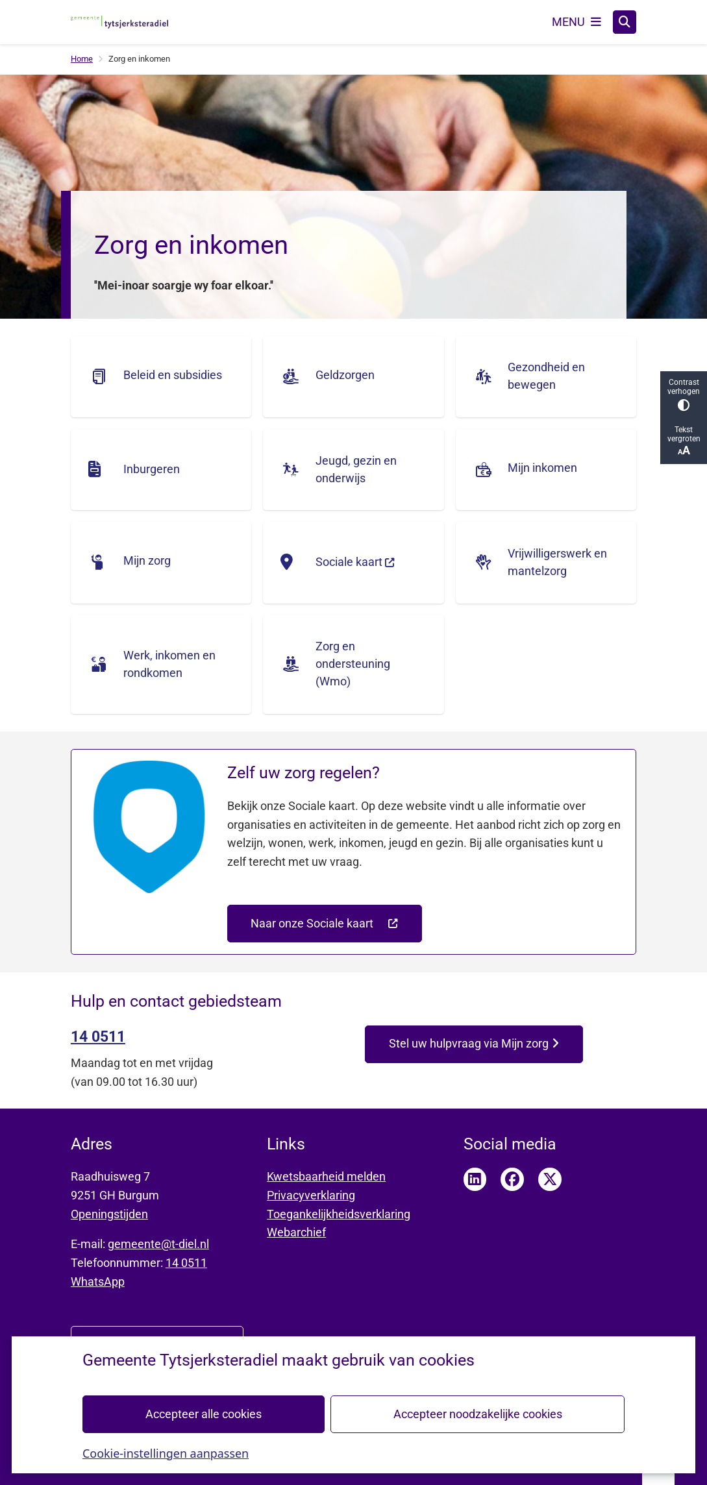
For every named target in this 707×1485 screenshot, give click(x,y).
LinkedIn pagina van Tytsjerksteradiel (475, 1179)
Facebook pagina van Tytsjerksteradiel (512, 1179)
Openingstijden (109, 1214)
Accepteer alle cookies (203, 1413)
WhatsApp (98, 1281)
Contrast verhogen (683, 394)
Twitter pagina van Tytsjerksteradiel (550, 1179)
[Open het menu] (576, 22)
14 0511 (186, 1263)
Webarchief (296, 1232)
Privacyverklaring (311, 1195)
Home (82, 59)
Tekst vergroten (683, 441)
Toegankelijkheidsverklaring (338, 1214)
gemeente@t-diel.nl (158, 1244)
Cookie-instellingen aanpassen (165, 1452)
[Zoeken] (624, 21)
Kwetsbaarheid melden (326, 1176)
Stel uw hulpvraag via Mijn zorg (473, 1043)
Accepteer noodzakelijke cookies (477, 1413)
